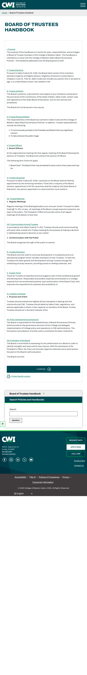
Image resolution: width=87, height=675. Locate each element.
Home (4, 13)
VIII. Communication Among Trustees (22, 224)
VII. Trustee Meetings (15, 199)
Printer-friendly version (20, 376)
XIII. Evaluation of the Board (18, 341)
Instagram (11, 459)
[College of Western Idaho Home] (13, 5)
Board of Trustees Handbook (25, 393)
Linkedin (17, 459)
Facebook (4, 459)
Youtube (31, 459)
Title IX (32, 477)
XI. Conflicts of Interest (16, 294)
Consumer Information (42, 482)
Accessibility (20, 477)
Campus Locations (9, 454)
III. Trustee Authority (15, 91)
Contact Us (79, 466)
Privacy (65, 477)
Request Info (75, 440)
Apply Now (76, 447)
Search (13, 409)
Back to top (2, 424)
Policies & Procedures (49, 477)
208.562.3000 (7, 451)
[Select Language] (25, 493)
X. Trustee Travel (14, 273)
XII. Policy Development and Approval (23, 320)
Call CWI (76, 454)
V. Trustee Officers (14, 145)
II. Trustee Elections (15, 70)
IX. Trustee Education (16, 252)
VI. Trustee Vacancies (16, 178)
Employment (79, 461)
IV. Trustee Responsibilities (18, 117)
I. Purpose (11, 49)
